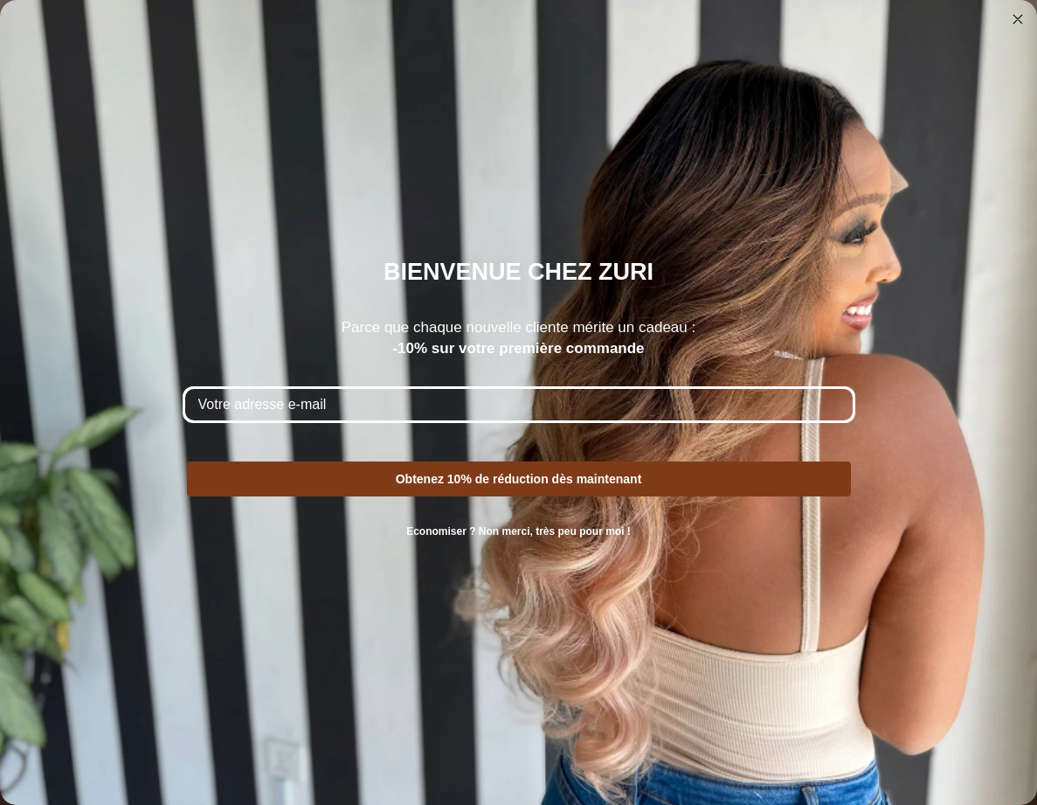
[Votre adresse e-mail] (518, 404)
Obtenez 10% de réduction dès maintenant (519, 479)
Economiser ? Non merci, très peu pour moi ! (518, 531)
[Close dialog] (1017, 19)
